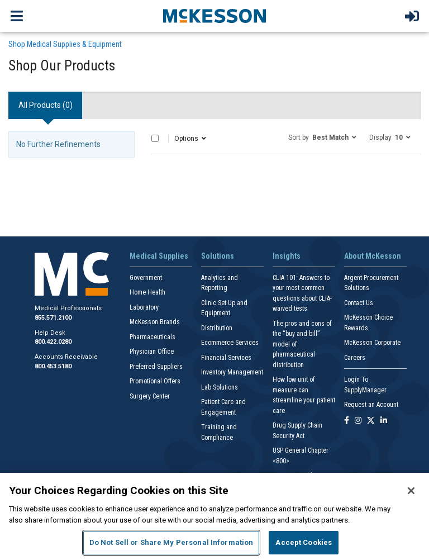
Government (146, 278)
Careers (354, 358)
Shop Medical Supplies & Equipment (65, 44)
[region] (214, 516)
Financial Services (226, 358)
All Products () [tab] (45, 105)
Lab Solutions (219, 387)
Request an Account (371, 405)
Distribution (216, 328)
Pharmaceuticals (152, 337)
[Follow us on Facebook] (346, 421)
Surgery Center (150, 396)
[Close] (411, 490)
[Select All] (155, 138)
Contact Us (358, 303)
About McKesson (372, 255)
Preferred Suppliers (156, 367)
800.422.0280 (53, 341)
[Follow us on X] (371, 421)
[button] (322, 136)
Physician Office (152, 351)
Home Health (147, 292)
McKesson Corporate (372, 343)
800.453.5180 (53, 366)
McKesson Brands (155, 322)
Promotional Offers (155, 381)
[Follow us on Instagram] (358, 421)
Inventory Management (232, 372)
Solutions (217, 255)
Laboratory (144, 307)
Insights (287, 255)
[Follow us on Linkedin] (383, 421)
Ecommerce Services (230, 343)
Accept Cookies (303, 542)
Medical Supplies (159, 255)
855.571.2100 (53, 317)
